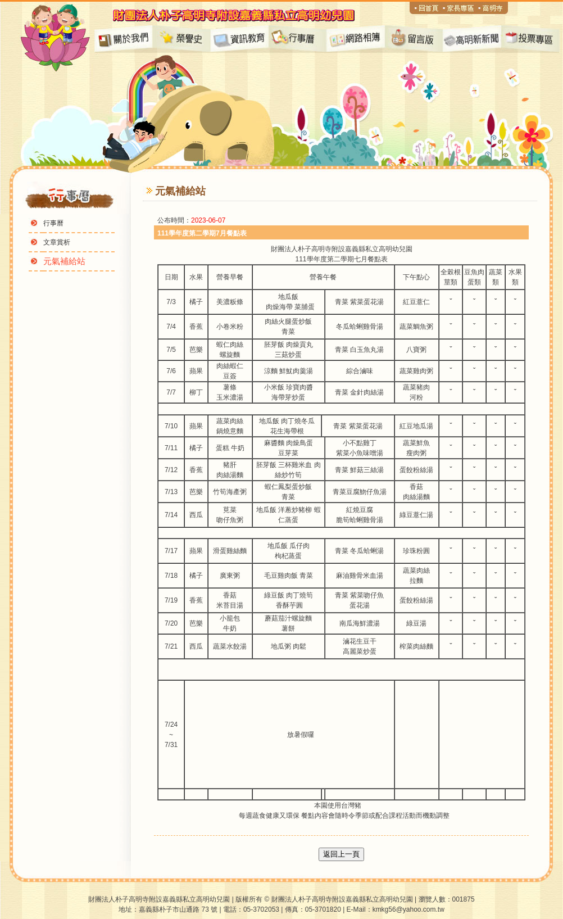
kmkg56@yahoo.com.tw (408, 909)
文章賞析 (56, 242)
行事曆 (53, 223)
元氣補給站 (64, 261)
